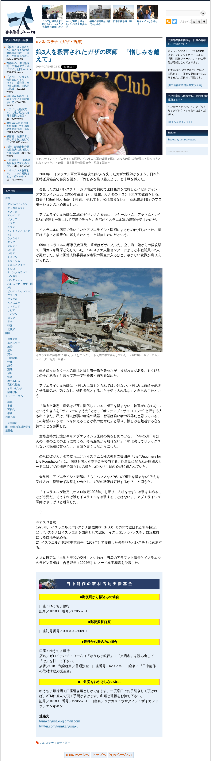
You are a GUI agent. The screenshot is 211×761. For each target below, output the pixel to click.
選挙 (9, 350)
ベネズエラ (13, 302)
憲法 (9, 369)
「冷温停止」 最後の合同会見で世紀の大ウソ (18, 163)
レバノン (12, 314)
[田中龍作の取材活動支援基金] (185, 85)
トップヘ (99, 755)
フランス (12, 295)
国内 (7, 333)
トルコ (11, 268)
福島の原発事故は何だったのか (99, 23)
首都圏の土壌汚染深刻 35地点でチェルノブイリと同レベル (18, 66)
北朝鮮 (11, 329)
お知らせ (10, 417)
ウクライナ (13, 238)
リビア (11, 310)
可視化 (11, 409)
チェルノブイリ (16, 264)
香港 (9, 321)
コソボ (11, 249)
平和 (9, 413)
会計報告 (12, 423)
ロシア (11, 318)
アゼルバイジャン (17, 204)
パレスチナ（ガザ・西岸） (62, 42)
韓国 (9, 325)
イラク (11, 223)
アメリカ (12, 211)
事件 (9, 405)
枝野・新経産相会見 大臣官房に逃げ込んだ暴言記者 (19, 149)
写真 (9, 401)
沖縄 (9, 361)
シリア (11, 253)
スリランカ (13, 261)
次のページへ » (120, 755)
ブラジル (12, 299)
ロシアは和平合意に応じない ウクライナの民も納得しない (52, 24)
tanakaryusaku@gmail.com (59, 721)
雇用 (9, 373)
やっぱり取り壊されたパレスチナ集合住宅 (76, 24)
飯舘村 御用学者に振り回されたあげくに (18, 139)
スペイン (12, 257)
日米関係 (12, 358)
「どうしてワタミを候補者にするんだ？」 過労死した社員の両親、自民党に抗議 (18, 82)
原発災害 (12, 339)
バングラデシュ (16, 280)
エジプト (12, 242)
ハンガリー (13, 276)
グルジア (12, 245)
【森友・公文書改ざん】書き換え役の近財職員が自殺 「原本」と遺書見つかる (18, 51)
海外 (7, 198)
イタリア (12, 219)
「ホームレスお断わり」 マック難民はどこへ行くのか (18, 173)
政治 (9, 346)
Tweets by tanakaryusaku (182, 139)
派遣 (9, 377)
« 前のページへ (77, 755)
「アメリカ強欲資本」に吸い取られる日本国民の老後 (18, 112)
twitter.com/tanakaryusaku (58, 726)
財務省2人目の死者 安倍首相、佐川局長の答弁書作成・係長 (19, 126)
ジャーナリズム (14, 396)
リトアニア (13, 306)
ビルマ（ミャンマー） (20, 291)
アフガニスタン (16, 207)
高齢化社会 (13, 384)
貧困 (9, 354)
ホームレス (13, 380)
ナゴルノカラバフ (17, 272)
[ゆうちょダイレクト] (180, 121)
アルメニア (13, 215)
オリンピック (15, 388)
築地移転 (12, 392)
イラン (11, 226)
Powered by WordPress (178, 152)
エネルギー (13, 342)
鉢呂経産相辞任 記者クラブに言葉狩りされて (18, 99)
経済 (9, 365)
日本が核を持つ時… (123, 21)
